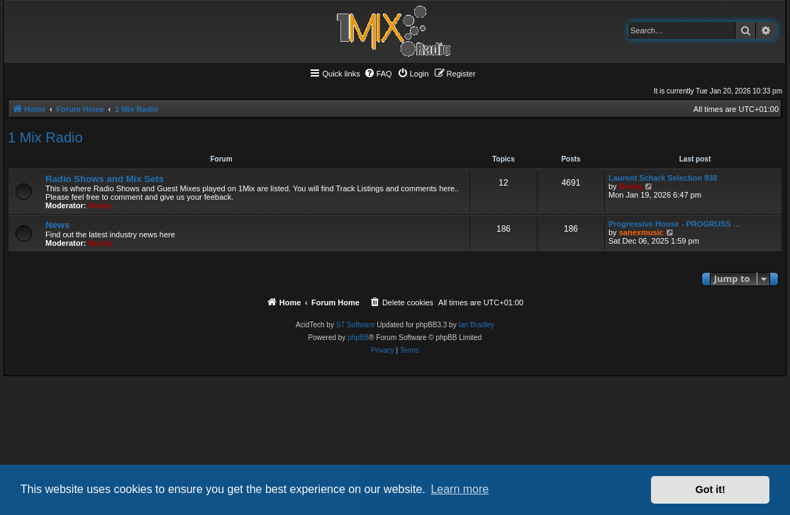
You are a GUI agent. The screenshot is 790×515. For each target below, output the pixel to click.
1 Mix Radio (45, 137)
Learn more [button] (459, 489)
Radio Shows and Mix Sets (104, 179)
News (57, 225)
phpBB (358, 337)
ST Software (355, 325)
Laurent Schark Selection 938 (662, 178)
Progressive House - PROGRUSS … (674, 224)
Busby (101, 205)
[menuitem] (378, 73)
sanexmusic (641, 232)
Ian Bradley (476, 325)
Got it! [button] (710, 489)
